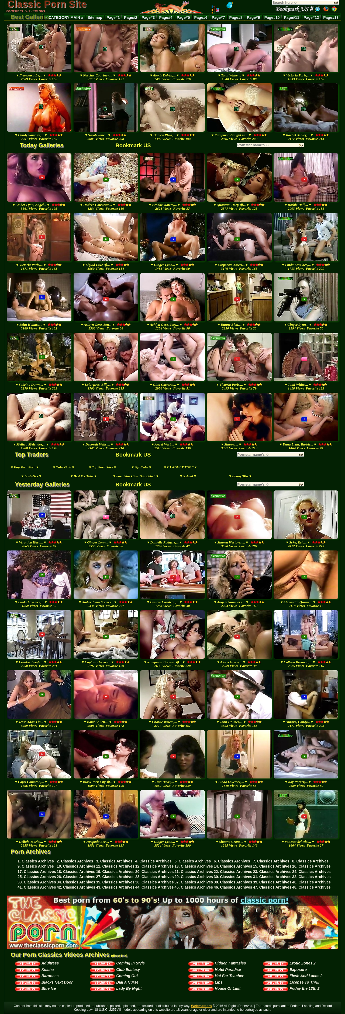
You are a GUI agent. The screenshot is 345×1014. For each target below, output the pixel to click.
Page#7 (218, 17)
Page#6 (201, 17)
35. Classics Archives (115, 882)
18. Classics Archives (76, 871)
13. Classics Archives (193, 866)
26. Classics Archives (76, 877)
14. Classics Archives (233, 866)
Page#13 (331, 17)
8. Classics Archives (310, 861)
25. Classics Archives (37, 877)
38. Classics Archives (233, 882)
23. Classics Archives (272, 871)
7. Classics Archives (271, 861)
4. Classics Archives (153, 861)
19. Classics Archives (115, 871)
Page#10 (272, 17)
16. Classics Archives (311, 866)
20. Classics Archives (154, 871)
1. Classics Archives (36, 861)
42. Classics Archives (76, 887)
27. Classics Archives (115, 877)
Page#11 (291, 17)
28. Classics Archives (154, 877)
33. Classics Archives (37, 882)
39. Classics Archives (272, 882)
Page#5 (183, 17)
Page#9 (253, 17)
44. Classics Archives (154, 887)
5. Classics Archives (192, 861)
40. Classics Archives (311, 882)
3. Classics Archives (114, 861)
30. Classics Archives (233, 877)
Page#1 (113, 17)
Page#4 (165, 17)
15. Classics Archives (272, 866)
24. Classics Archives (311, 871)
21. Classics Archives (193, 871)
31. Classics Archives (272, 877)
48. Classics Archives (311, 887)
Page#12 (311, 17)
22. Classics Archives (233, 871)
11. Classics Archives (115, 866)
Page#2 (130, 17)
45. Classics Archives (193, 887)
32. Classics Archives (311, 877)
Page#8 (236, 17)
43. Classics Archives (115, 887)
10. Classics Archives (76, 866)
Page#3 (148, 17)
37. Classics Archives (193, 882)
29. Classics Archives (193, 877)
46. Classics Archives (233, 887)
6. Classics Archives (232, 861)
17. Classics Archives (37, 871)
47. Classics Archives (272, 887)
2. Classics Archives (75, 861)
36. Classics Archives (154, 882)
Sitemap (95, 17)
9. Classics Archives (36, 866)
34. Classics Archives (76, 882)
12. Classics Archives (154, 866)
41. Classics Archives (37, 887)
